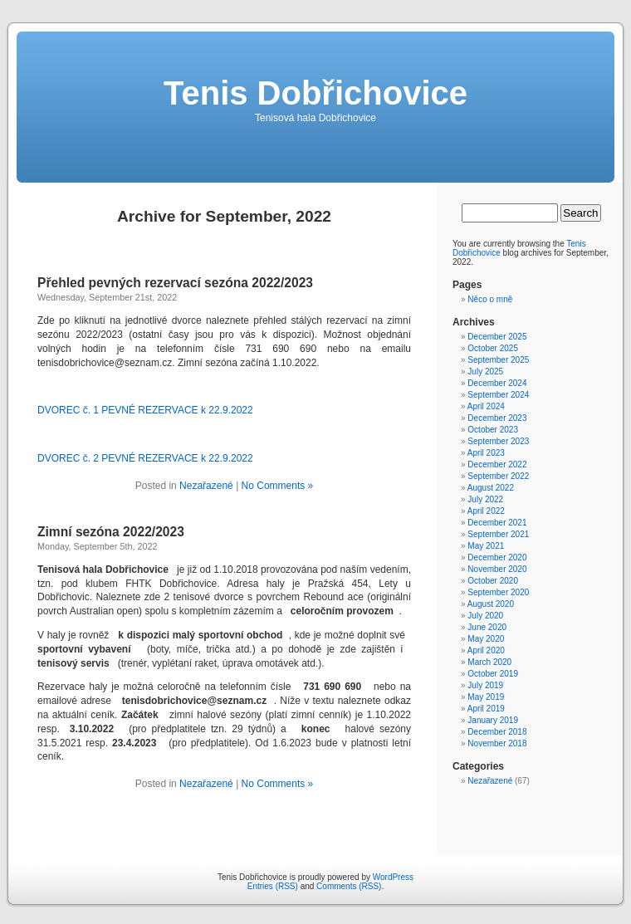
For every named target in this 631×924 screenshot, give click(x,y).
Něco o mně (489, 299)
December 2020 (496, 557)
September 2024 (498, 394)
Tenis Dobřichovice (315, 93)
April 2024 (486, 406)
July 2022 (485, 499)
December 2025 (496, 336)
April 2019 (486, 708)
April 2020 (486, 650)
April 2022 (486, 511)
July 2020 (485, 615)
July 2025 (485, 371)
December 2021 (496, 522)
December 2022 (496, 464)
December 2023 (496, 418)
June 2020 (486, 627)
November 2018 (496, 743)
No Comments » (278, 485)
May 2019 (485, 697)
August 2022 (490, 487)
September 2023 (498, 441)
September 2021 (498, 534)
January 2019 (492, 720)
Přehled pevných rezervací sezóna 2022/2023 (175, 283)
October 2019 (492, 673)
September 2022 (498, 476)
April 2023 (486, 452)
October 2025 (492, 348)
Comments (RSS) (348, 886)
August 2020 (490, 604)
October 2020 (492, 580)
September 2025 (498, 359)
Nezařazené (206, 485)
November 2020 (496, 569)
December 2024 (496, 383)
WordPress (393, 877)
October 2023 (492, 429)
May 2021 (485, 545)
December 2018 (496, 731)
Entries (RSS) (272, 886)
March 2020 (489, 662)
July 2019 (485, 685)
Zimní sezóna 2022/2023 (110, 532)
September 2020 (498, 592)
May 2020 (485, 638)
